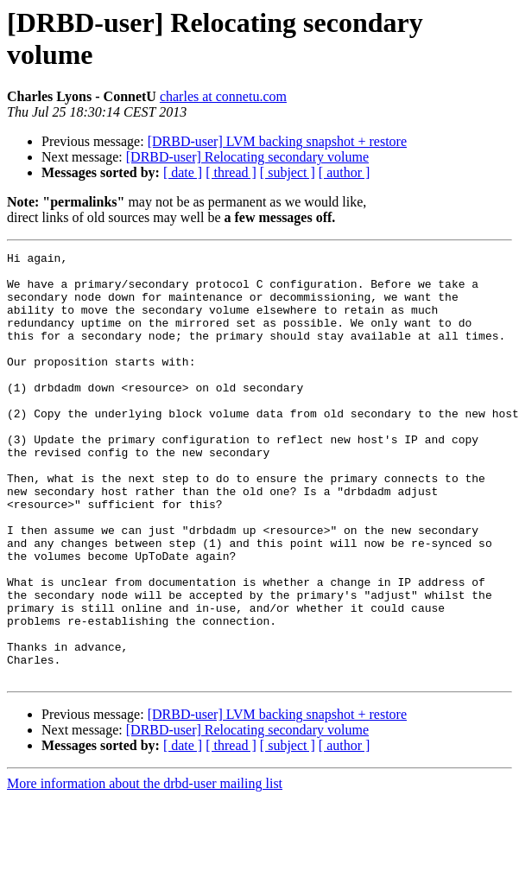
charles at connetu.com (223, 96)
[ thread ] (231, 172)
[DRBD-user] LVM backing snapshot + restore (277, 141)
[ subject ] (287, 172)
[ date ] (182, 172)
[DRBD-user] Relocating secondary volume (247, 156)
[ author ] (344, 172)
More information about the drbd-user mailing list (144, 869)
